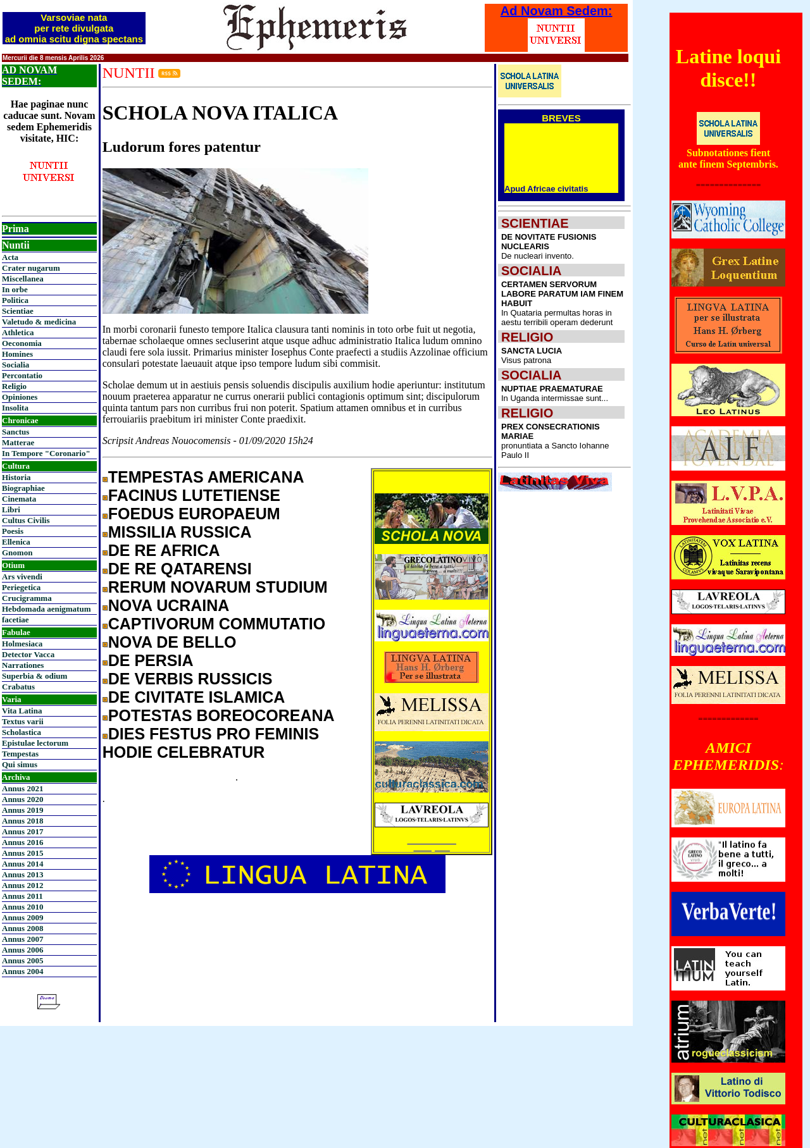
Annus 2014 (22, 863)
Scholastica (21, 732)
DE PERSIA (151, 660)
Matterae (18, 442)
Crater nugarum (31, 268)
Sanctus (15, 431)
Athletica (18, 332)
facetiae (15, 619)
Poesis (12, 531)
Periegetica (21, 587)
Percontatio (22, 375)
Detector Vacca (28, 654)
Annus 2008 (22, 928)
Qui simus (19, 764)
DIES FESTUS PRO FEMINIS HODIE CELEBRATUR (211, 743)
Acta (10, 257)
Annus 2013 (22, 874)
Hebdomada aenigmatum (46, 609)
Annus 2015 (22, 853)
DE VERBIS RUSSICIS (190, 679)
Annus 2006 (22, 949)
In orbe (15, 289)
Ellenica (16, 541)
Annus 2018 (22, 820)
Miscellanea (23, 278)
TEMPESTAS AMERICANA (206, 477)
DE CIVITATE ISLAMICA (196, 697)
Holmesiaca (22, 643)
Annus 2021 (22, 788)
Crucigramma (27, 598)
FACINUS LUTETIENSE (194, 495)
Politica (15, 300)
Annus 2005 (22, 960)
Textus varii (23, 721)
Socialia (15, 364)
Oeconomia (22, 343)
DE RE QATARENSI (180, 568)
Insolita (15, 407)
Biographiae (23, 488)
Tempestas (20, 753)
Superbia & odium (34, 676)
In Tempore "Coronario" (46, 453)
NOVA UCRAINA (169, 605)
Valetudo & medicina (39, 321)
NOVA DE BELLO (172, 642)
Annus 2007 (22, 939)
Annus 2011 (22, 896)
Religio (14, 386)
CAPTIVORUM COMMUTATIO (216, 624)
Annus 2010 (22, 906)
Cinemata (19, 498)
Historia (16, 477)
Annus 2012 (22, 885)
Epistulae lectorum (35, 743)
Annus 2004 (22, 971)
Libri (11, 509)
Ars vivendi (22, 576)
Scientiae (18, 311)
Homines (17, 354)
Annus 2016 (22, 842)
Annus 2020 (22, 799)
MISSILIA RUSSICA (180, 532)
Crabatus (18, 686)
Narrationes (23, 665)
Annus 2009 (22, 917)
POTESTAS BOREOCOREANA (221, 715)
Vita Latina (22, 710)
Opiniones (19, 397)
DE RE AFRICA (164, 550)
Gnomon (17, 552)
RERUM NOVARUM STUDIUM (218, 587)
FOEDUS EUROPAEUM (194, 513)
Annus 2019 (22, 810)
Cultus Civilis (26, 520)
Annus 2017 (22, 831)
